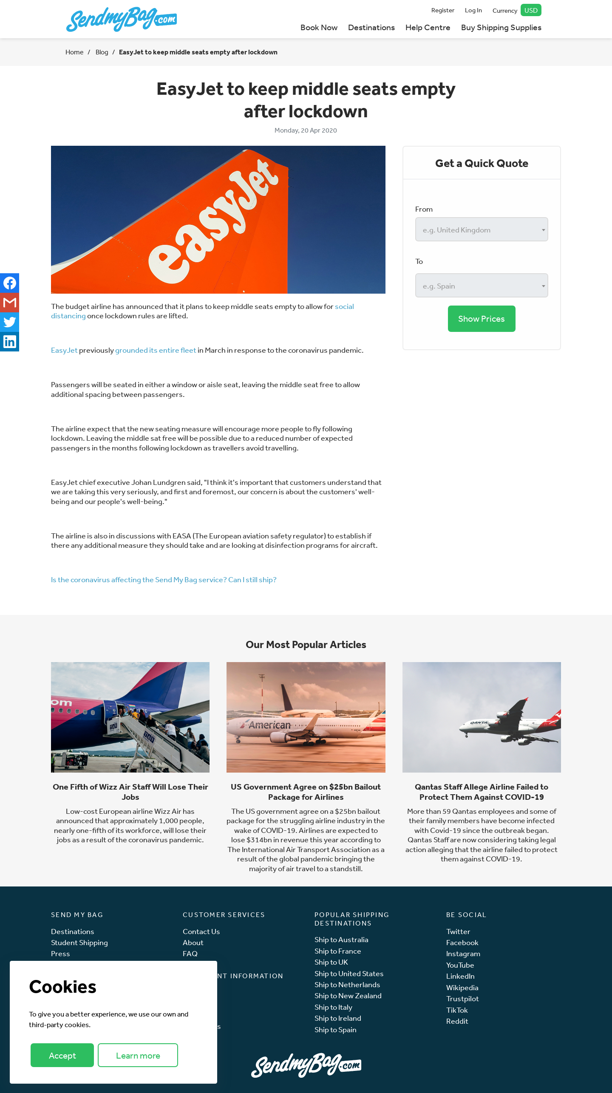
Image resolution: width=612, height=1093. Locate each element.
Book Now (318, 27)
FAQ (190, 953)
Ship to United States (349, 973)
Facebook (462, 942)
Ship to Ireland (337, 1018)
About (193, 942)
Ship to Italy (333, 1006)
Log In (473, 10)
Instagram (463, 953)
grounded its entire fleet (155, 349)
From (424, 208)
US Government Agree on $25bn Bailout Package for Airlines (306, 792)
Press (60, 953)
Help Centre (427, 27)
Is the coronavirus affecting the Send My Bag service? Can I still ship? (164, 579)
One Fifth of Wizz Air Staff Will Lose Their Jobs (130, 792)
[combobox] (481, 229)
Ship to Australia (341, 939)
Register (442, 10)
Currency (517, 10)
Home (74, 52)
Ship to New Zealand (348, 995)
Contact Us (201, 931)
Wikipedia (462, 987)
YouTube (460, 964)
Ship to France (337, 950)
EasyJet (64, 349)
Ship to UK (331, 961)
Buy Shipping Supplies (501, 27)
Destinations (371, 27)
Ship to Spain (335, 1029)
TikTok (457, 1009)
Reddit (457, 1021)
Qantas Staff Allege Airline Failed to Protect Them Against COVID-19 (481, 792)
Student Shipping (79, 942)
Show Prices (481, 318)
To (419, 261)
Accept (62, 1055)
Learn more (138, 1055)
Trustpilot (462, 998)
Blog (101, 52)
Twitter (458, 931)
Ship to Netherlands (347, 984)
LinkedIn (460, 975)
